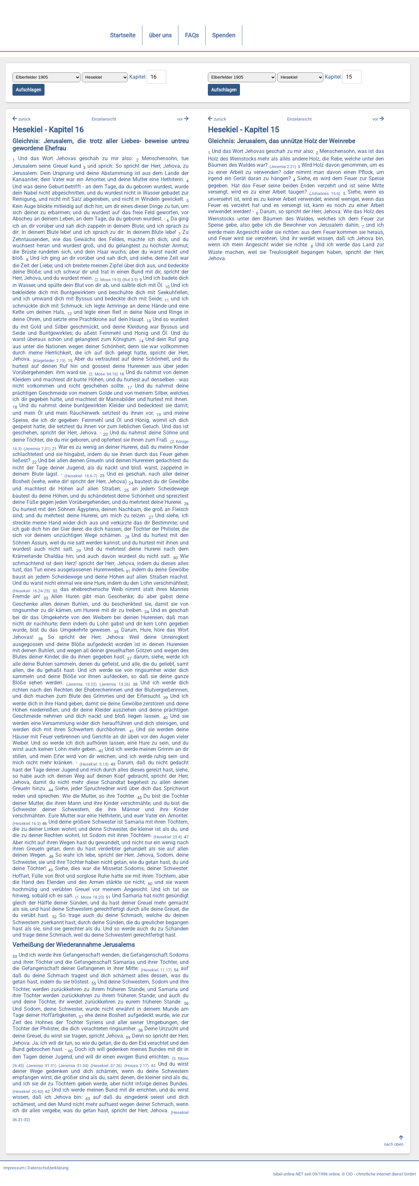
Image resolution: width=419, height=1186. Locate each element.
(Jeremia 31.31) (54, 1071)
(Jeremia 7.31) (84, 448)
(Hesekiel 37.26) (119, 1071)
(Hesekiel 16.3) (121, 821)
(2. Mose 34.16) (119, 374)
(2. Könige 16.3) (54, 448)
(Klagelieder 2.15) (70, 361)
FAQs (164, 35)
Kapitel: (138, 77)
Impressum (14, 1173)
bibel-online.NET (288, 1179)
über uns (132, 35)
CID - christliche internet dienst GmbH (381, 1179)
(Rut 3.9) (158, 280)
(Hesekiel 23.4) (91, 841)
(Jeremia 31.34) (87, 1071)
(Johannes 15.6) (324, 194)
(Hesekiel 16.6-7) (144, 475)
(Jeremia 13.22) (173, 681)
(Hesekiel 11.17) (156, 975)
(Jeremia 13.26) (29, 689)
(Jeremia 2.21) (282, 166)
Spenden (195, 35)
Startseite (94, 35)
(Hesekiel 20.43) (28, 1097)
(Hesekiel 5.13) (27, 769)
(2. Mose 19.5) (134, 280)
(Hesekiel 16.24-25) (147, 589)
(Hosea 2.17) (149, 1071)
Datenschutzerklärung (47, 1173)
